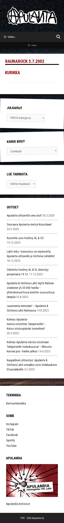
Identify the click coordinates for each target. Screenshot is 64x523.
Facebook (12, 435)
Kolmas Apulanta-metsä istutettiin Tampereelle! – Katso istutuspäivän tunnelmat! (26, 324)
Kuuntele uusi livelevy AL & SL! (25, 238)
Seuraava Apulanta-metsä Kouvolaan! (29, 224)
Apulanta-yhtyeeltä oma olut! (24, 215)
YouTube (11, 445)
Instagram (12, 424)
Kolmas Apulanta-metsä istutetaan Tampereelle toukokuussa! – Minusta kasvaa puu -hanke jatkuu (29, 346)
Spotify (10, 440)
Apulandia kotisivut (18, 504)
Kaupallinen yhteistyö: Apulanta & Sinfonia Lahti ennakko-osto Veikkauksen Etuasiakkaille (32, 364)
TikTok (10, 429)
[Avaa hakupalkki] (58, 37)
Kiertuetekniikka (16, 403)
